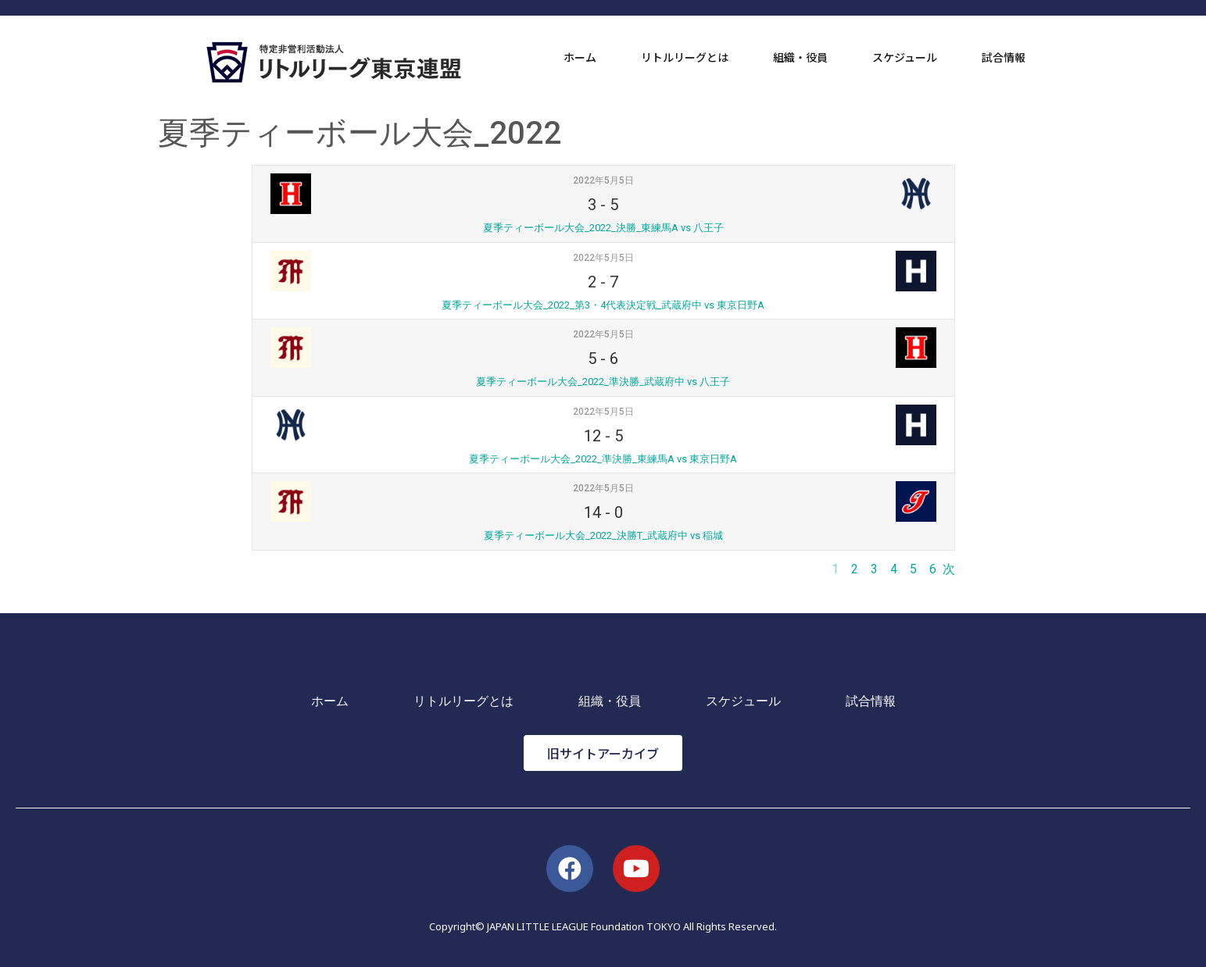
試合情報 (1003, 57)
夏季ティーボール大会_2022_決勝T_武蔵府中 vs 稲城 (603, 535)
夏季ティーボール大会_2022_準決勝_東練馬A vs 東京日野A (603, 459)
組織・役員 (800, 57)
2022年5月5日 (603, 180)
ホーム (580, 57)
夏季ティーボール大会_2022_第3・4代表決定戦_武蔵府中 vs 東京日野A (603, 305)
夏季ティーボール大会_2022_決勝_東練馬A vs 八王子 (603, 228)
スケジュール (904, 57)
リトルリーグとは (684, 57)
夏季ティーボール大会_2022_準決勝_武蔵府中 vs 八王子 (603, 381)
